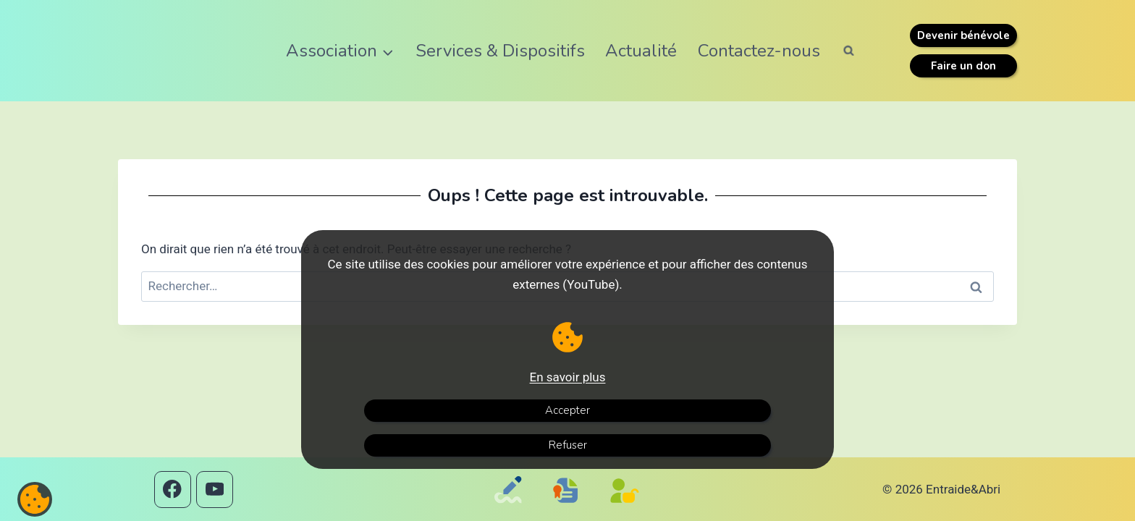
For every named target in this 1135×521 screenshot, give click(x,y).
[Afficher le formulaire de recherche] (849, 51)
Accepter (567, 410)
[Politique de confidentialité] (628, 509)
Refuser (568, 445)
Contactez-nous (759, 50)
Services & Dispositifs (500, 50)
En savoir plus (568, 377)
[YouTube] (214, 489)
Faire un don (963, 66)
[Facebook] (172, 489)
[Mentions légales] (569, 504)
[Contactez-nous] (511, 509)
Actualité (641, 50)
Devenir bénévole (963, 35)
